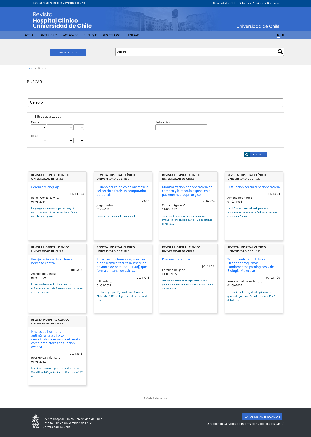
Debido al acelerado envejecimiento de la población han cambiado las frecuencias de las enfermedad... (187, 284)
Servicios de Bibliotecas (266, 3)
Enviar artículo (68, 52)
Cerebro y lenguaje (45, 187)
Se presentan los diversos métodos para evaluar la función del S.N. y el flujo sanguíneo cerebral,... (187, 219)
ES (278, 34)
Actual (29, 35)
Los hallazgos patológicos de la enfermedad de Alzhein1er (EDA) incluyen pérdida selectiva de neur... (122, 296)
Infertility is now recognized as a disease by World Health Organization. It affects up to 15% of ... (57, 372)
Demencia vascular (176, 259)
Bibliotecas (245, 3)
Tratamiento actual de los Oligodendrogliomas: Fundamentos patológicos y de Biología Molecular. (250, 265)
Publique (90, 35)
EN (283, 34)
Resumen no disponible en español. (116, 216)
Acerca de (70, 35)
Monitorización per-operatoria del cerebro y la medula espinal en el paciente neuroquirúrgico (187, 191)
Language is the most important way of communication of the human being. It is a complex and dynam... (54, 212)
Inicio (30, 68)
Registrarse (111, 35)
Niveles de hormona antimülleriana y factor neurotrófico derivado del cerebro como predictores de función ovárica (57, 339)
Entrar (133, 35)
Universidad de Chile (224, 3)
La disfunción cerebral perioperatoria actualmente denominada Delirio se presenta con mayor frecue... (252, 212)
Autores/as (163, 122)
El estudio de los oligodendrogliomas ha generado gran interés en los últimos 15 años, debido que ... (252, 296)
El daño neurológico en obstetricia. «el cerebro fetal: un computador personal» (123, 191)
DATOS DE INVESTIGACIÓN (262, 416)
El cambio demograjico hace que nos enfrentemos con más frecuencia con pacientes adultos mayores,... (57, 288)
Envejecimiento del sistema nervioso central (51, 261)
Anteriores (49, 35)
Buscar (280, 51)
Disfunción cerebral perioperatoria (253, 187)
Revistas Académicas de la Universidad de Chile (59, 2)
